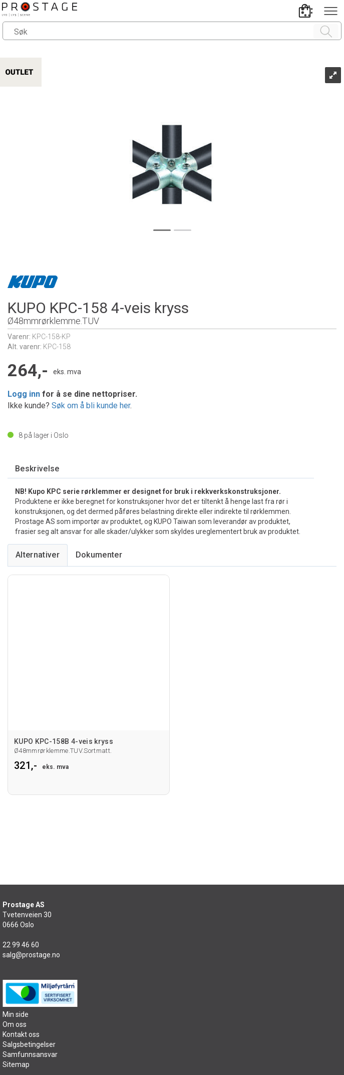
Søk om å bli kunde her (91, 405)
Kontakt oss (21, 1034)
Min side (16, 1014)
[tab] (37, 469)
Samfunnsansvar (30, 1054)
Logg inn (24, 394)
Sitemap (16, 1064)
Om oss (15, 1024)
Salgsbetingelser (29, 1044)
